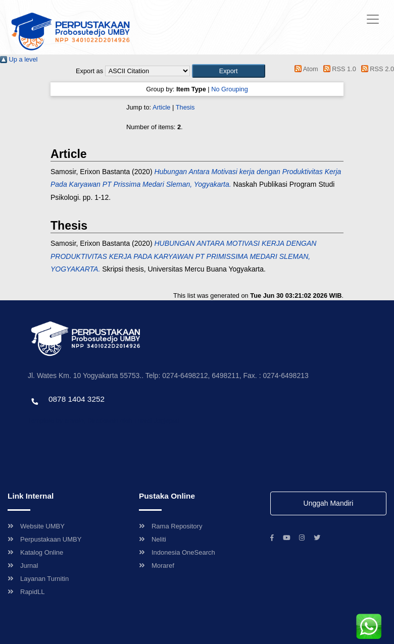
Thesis (185, 107)
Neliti (152, 539)
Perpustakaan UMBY (44, 539)
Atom (304, 69)
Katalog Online (35, 552)
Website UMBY (36, 526)
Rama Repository (170, 526)
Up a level (18, 59)
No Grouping (229, 89)
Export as (89, 71)
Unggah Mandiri (329, 503)
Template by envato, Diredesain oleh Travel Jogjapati (103, 420)
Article (162, 107)
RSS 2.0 (376, 69)
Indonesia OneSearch (177, 552)
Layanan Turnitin (38, 578)
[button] (228, 71)
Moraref (156, 565)
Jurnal (23, 565)
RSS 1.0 (338, 69)
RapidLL (26, 592)
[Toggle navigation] (372, 19)
